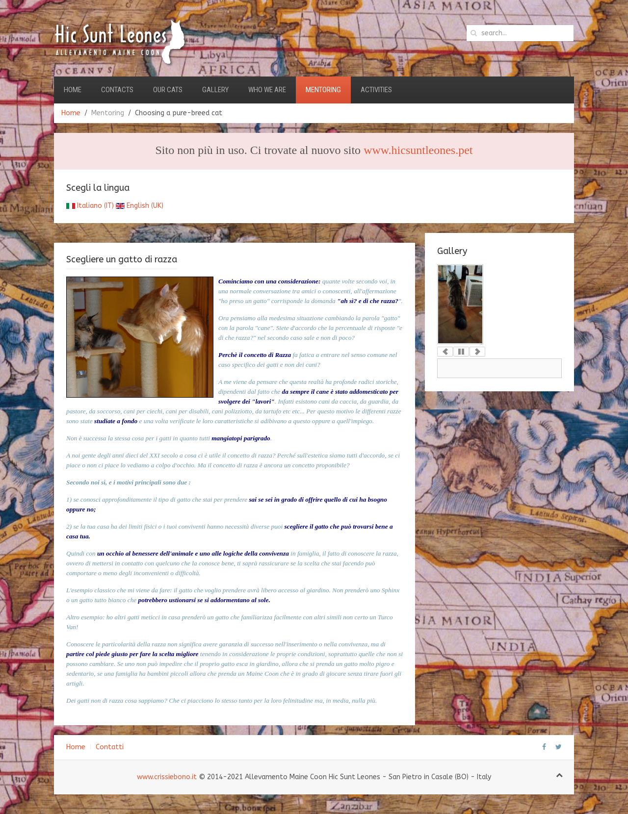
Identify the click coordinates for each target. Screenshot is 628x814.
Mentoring (323, 89)
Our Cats (168, 89)
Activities (376, 89)
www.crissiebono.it (167, 777)
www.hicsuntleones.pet (418, 150)
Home (72, 89)
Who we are (267, 89)
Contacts (117, 89)
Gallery (215, 89)
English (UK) (139, 206)
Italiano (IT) (90, 206)
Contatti (110, 747)
